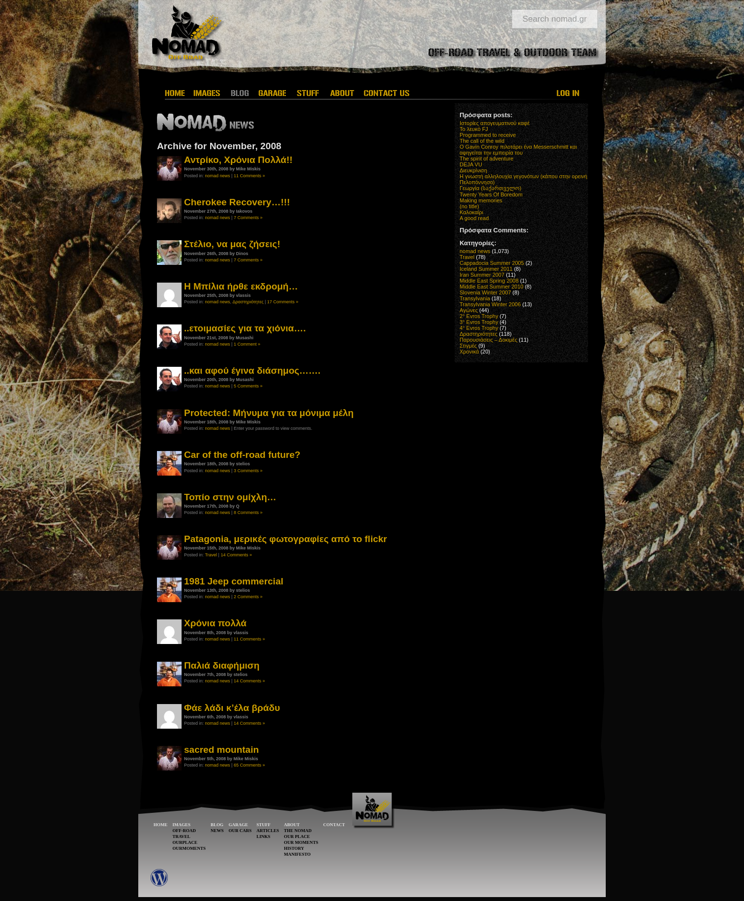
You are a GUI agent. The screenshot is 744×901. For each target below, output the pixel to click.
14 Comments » (236, 554)
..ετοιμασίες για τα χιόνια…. (245, 328)
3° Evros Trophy (479, 322)
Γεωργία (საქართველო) (491, 188)
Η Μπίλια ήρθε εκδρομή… (241, 286)
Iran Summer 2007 (482, 275)
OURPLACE (185, 842)
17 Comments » (283, 301)
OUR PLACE (297, 836)
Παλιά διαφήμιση (221, 665)
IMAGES (182, 824)
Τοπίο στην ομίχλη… (230, 497)
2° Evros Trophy (479, 316)
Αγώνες (469, 310)
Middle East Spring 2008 (489, 281)
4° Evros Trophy (479, 328)
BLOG (217, 824)
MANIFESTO (297, 854)
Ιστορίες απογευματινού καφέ (494, 123)
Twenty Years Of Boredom (491, 194)
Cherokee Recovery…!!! (237, 202)
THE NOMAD (297, 830)
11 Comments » (249, 175)
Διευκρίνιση (473, 170)
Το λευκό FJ (474, 129)
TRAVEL (181, 836)
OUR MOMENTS (301, 842)
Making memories (481, 200)
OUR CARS (240, 830)
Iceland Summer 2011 (486, 269)
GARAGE (238, 824)
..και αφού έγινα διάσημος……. (252, 370)
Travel (211, 554)
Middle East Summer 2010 (492, 287)
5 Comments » (248, 386)
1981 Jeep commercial (233, 581)
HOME (161, 824)
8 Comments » (248, 512)
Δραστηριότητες (248, 301)
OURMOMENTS (189, 848)
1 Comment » (247, 344)
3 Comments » (248, 470)
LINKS (263, 836)
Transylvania (475, 298)
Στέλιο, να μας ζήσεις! (232, 244)
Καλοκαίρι (471, 212)
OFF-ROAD (184, 830)
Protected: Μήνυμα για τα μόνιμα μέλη (269, 413)
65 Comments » (249, 765)
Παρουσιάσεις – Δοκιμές (488, 340)
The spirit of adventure (486, 158)
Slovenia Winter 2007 (485, 292)
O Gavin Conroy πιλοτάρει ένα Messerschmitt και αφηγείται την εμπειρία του (518, 150)
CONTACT (334, 824)
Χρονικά (469, 351)
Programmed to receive (488, 135)
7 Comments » (248, 217)
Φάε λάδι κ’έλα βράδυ (232, 708)
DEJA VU (471, 164)
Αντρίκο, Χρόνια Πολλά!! (238, 160)
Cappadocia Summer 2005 (492, 263)
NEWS (217, 830)
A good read (474, 218)
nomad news (217, 175)
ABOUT (292, 824)
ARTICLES (267, 830)
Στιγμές (468, 346)
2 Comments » (248, 596)
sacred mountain (221, 749)
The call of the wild (482, 141)
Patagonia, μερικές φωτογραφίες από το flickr (285, 539)
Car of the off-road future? (242, 455)
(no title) (469, 206)
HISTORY (294, 848)
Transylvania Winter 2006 (490, 304)
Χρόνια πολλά (215, 623)
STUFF (263, 824)
